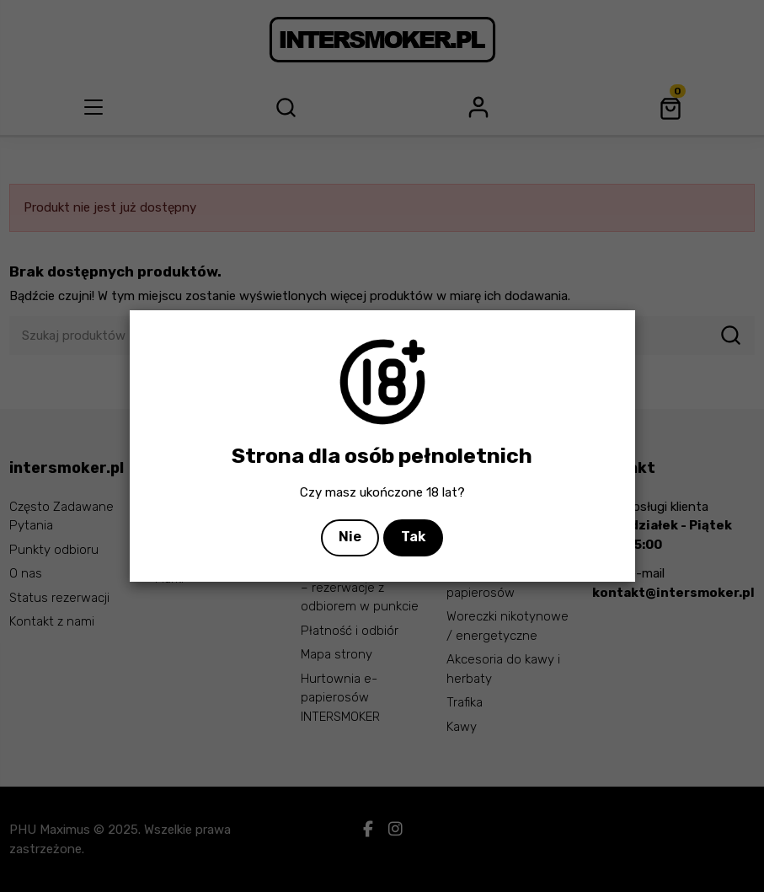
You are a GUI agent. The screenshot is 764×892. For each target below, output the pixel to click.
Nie (350, 537)
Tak (413, 537)
